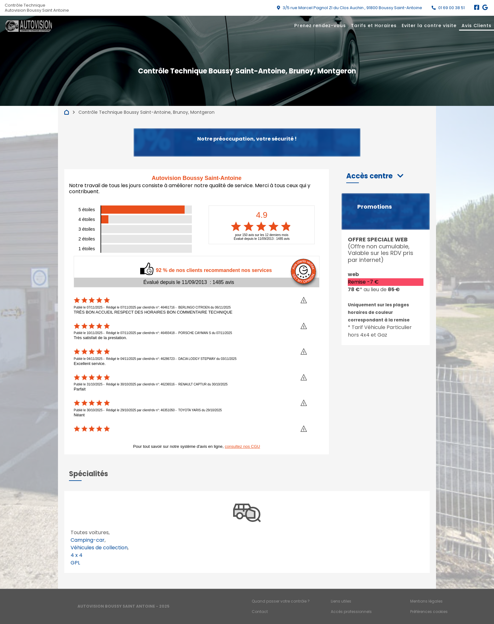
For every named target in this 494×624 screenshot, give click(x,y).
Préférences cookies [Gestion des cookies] (429, 611)
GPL (75, 562)
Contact (260, 611)
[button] (374, 176)
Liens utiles (341, 601)
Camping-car (88, 540)
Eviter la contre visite (429, 25)
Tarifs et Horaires (374, 25)
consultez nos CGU (242, 446)
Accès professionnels (351, 611)
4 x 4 (77, 555)
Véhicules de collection (99, 547)
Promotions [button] (374, 206)
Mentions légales (426, 601)
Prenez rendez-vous (320, 25)
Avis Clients (476, 25)
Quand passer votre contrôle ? (281, 601)
